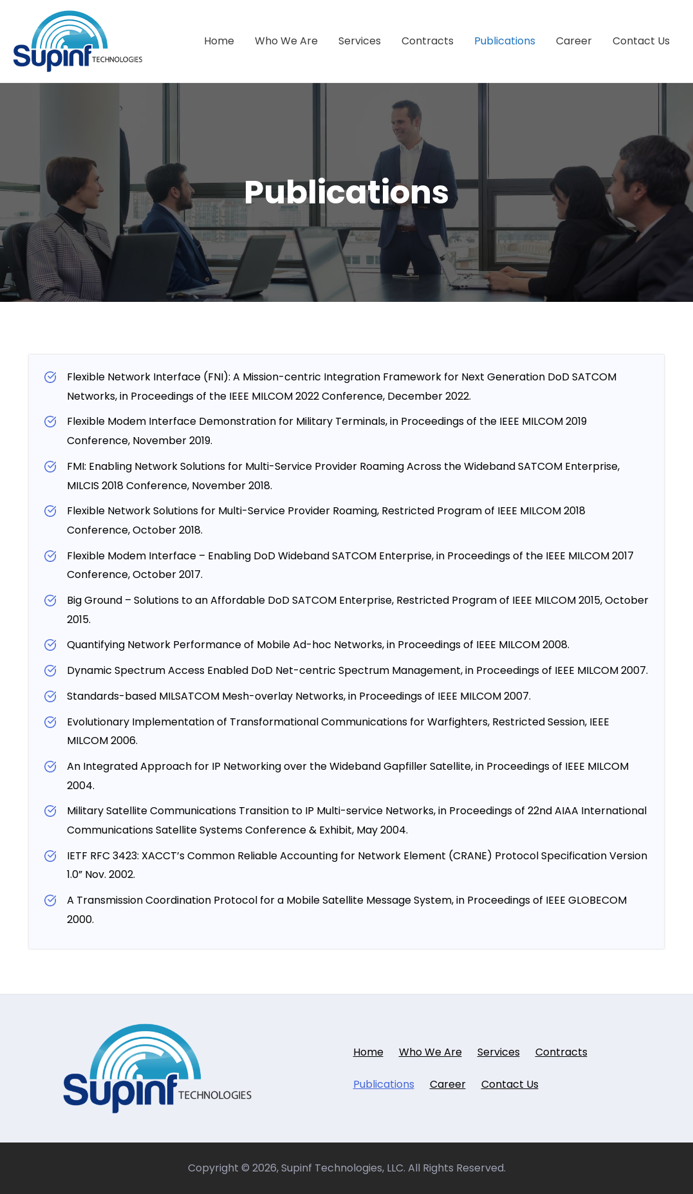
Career (574, 40)
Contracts (428, 40)
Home (219, 40)
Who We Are (286, 40)
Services (359, 40)
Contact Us (641, 40)
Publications (504, 40)
